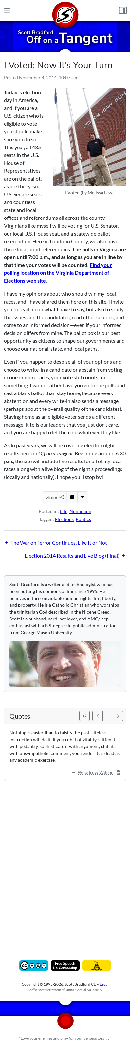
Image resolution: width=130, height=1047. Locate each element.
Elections (64, 519)
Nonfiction (80, 511)
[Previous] (97, 716)
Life (63, 511)
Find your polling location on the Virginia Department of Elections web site (58, 273)
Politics (83, 519)
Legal (104, 984)
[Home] (65, 10)
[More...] (82, 497)
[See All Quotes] (84, 716)
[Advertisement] (65, 862)
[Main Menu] (7, 10)
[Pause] (107, 716)
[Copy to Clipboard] (72, 497)
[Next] (118, 716)
